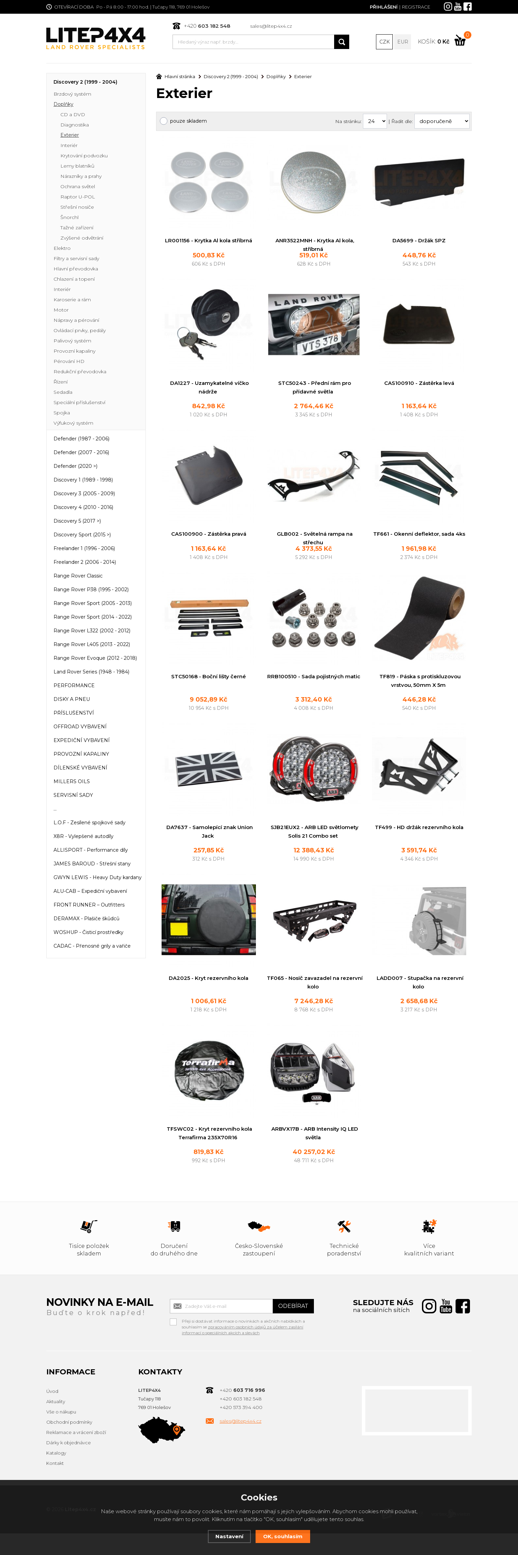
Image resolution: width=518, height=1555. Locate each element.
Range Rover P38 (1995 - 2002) (91, 590)
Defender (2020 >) (75, 467)
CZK (384, 42)
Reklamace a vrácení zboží (76, 1454)
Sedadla (63, 393)
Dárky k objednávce (68, 1464)
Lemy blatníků (77, 166)
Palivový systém (72, 341)
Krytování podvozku (84, 156)
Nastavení (229, 1536)
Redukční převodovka (80, 372)
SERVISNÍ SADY (73, 796)
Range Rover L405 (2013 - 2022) (92, 645)
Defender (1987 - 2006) (81, 439)
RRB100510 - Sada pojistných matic (313, 695)
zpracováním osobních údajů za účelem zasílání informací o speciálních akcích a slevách (242, 1351)
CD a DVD (72, 115)
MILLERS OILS (72, 782)
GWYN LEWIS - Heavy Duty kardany (98, 878)
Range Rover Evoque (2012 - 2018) (95, 659)
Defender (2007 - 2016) (81, 453)
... (55, 809)
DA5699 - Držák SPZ (419, 241)
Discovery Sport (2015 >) (82, 535)
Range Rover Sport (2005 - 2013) (93, 604)
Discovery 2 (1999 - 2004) (85, 83)
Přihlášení (384, 7)
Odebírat (293, 1328)
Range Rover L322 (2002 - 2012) (92, 631)
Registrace (416, 7)
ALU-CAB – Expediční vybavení (90, 892)
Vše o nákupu (61, 1433)
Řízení (61, 382)
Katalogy (56, 1475)
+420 (207, 26)
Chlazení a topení (74, 280)
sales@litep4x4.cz (271, 26)
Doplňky (63, 105)
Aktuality (55, 1423)
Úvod (52, 1413)
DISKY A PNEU (72, 700)
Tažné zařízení (76, 228)
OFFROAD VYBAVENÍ (80, 727)
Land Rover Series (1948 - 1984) (91, 672)
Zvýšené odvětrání (81, 238)
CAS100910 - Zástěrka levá (419, 392)
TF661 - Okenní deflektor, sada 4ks (419, 544)
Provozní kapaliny (74, 352)
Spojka (62, 413)
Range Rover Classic (78, 576)
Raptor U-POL (77, 197)
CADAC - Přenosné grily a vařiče (92, 947)
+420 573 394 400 (241, 1429)
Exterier (69, 136)
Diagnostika (74, 125)
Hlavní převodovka (76, 269)
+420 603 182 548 (241, 1421)
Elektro (62, 249)
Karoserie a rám (72, 300)
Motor (61, 310)
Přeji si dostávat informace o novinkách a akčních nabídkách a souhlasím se (243, 1343)
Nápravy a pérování (76, 321)
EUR (402, 42)
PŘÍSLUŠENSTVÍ (74, 713)
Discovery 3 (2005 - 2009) (84, 494)
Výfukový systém (73, 424)
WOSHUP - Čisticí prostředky (88, 933)
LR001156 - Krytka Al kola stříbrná (208, 241)
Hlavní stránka (175, 77)
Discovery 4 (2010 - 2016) (83, 508)
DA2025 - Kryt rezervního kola (208, 998)
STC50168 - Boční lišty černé (208, 695)
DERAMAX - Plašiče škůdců (86, 919)
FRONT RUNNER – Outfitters (89, 905)
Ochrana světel (77, 187)
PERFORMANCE (74, 686)
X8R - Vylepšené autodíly (84, 837)
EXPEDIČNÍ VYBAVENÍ (82, 741)
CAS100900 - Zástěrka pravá (208, 544)
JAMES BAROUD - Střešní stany (92, 864)
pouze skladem (188, 122)
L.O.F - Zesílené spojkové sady (90, 823)
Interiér (69, 146)
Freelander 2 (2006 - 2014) (85, 563)
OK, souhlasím (283, 1536)
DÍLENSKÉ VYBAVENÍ (80, 768)
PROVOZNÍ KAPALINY (81, 755)
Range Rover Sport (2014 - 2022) (93, 618)
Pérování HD (69, 362)
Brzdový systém (72, 95)
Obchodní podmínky (69, 1444)
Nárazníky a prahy (81, 177)
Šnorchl (69, 218)
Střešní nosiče (77, 208)
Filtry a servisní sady (76, 259)
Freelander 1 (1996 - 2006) (84, 549)
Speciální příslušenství (79, 403)
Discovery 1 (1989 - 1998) (83, 480)
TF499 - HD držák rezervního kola (419, 847)
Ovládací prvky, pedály (80, 331)
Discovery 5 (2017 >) (77, 522)
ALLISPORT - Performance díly (91, 851)
